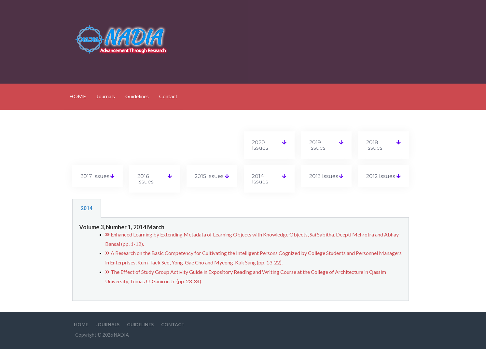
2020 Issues (260, 145)
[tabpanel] (240, 259)
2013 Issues (323, 176)
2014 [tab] (86, 208)
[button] (269, 145)
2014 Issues (260, 179)
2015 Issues (209, 176)
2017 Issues (94, 176)
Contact (168, 96)
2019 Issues (317, 145)
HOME (77, 96)
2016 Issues (145, 179)
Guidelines (137, 96)
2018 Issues (374, 145)
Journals (105, 96)
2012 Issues (380, 176)
